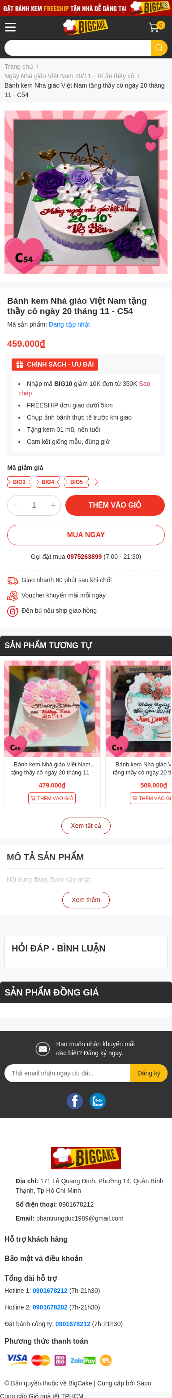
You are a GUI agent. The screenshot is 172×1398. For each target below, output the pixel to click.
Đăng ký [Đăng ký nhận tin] (149, 1073)
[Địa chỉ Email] (86, 1073)
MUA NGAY (86, 535)
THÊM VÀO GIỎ (115, 505)
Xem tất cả (86, 825)
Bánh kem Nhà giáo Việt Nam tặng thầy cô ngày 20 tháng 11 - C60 (52, 772)
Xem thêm (86, 899)
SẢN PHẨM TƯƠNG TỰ (48, 645)
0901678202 (50, 1307)
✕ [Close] (166, 4)
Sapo (144, 1383)
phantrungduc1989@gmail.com (80, 1218)
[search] (159, 48)
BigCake (80, 1383)
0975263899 (84, 556)
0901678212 (76, 1204)
